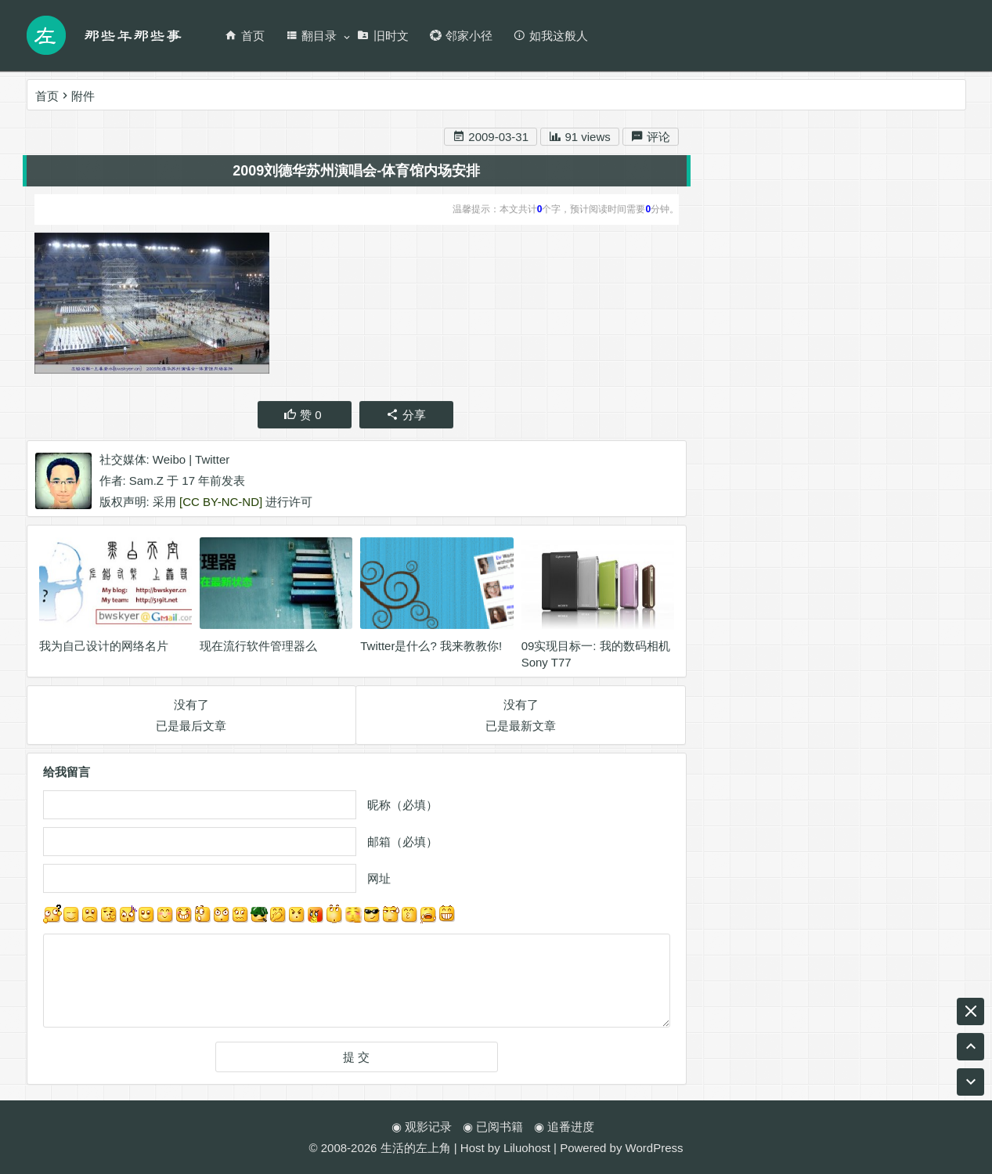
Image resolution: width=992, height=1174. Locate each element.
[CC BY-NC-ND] (220, 503)
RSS (773, 710)
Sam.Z (146, 482)
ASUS (766, 654)
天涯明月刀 (924, 626)
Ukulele (882, 682)
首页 (245, 35)
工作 (900, 710)
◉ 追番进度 (564, 1126)
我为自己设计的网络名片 (103, 648)
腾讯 (858, 710)
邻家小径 (460, 35)
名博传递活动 (909, 654)
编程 (816, 710)
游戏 (932, 682)
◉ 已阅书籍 (493, 1126)
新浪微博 (776, 258)
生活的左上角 (416, 1147)
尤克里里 (782, 598)
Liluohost (526, 1147)
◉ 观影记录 (421, 1126)
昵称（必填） (402, 807)
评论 (650, 139)
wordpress (828, 654)
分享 (406, 416)
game (819, 626)
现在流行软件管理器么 (258, 648)
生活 (864, 626)
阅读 (719, 654)
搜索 (922, 162)
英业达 (842, 598)
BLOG (724, 598)
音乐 (719, 682)
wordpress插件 (746, 626)
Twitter (212, 461)
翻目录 (311, 35)
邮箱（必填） (402, 844)
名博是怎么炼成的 (797, 682)
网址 (379, 880)
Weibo (169, 461)
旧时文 (383, 35)
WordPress (655, 1147)
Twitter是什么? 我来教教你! (431, 648)
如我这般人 (550, 35)
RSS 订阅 (870, 258)
